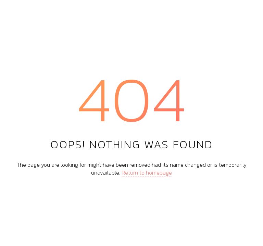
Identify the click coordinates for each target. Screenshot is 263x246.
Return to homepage (147, 172)
